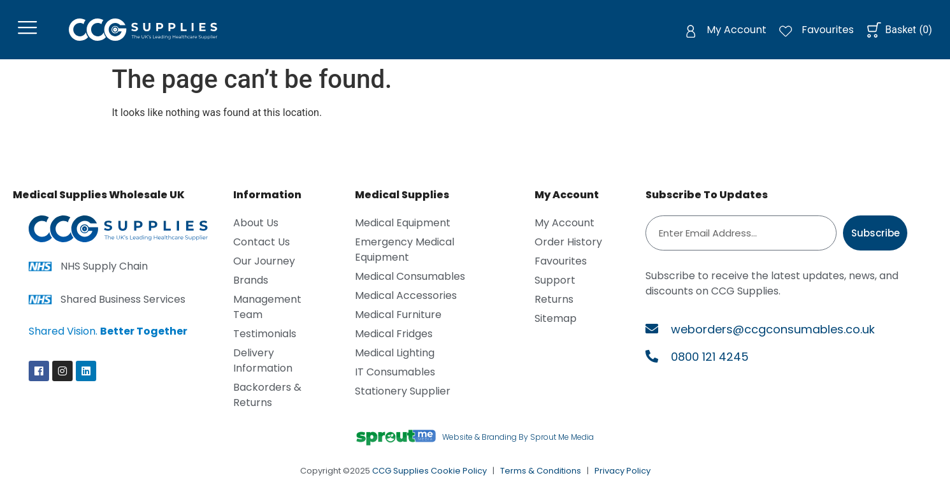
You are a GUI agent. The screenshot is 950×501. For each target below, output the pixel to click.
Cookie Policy (459, 473)
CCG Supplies (400, 473)
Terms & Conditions (540, 473)
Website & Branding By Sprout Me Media (518, 439)
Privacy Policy (622, 473)
